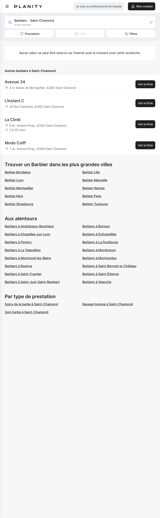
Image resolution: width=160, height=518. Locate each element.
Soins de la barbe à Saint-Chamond (31, 304)
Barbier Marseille (94, 180)
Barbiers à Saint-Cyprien (23, 274)
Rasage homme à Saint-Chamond (107, 304)
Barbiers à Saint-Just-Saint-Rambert (32, 282)
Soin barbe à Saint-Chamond (26, 312)
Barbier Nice (14, 196)
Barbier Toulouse (95, 204)
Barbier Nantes (93, 188)
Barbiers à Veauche (96, 282)
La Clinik (13, 119)
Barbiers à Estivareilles (99, 234)
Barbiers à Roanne (18, 266)
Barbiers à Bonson (96, 226)
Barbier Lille (91, 172)
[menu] (7, 6)
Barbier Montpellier (19, 188)
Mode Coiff (15, 143)
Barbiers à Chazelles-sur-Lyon (27, 234)
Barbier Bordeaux (18, 172)
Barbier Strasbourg (19, 204)
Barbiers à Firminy (18, 242)
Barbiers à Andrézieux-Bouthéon (29, 226)
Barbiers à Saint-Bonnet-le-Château (109, 266)
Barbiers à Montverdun (99, 258)
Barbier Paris (91, 196)
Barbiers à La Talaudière (23, 250)
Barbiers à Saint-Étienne (100, 274)
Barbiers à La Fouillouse (100, 242)
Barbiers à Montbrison (99, 250)
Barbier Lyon (14, 180)
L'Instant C (14, 100)
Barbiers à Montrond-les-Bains (28, 258)
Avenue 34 (15, 82)
